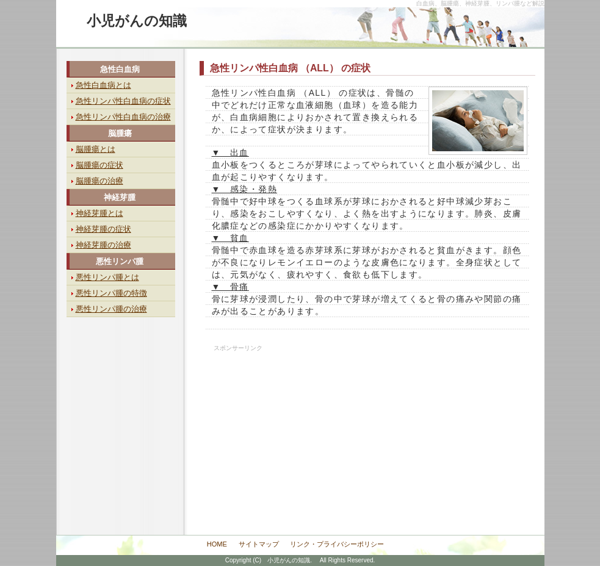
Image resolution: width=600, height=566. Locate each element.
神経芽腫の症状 (103, 229)
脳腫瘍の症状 (99, 165)
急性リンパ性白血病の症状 (123, 101)
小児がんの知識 (137, 21)
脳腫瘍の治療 (99, 180)
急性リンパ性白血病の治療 (123, 116)
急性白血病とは (103, 85)
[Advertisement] (290, 428)
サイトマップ (259, 544)
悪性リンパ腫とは (107, 277)
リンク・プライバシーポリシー (337, 544)
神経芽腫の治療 (103, 244)
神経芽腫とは (99, 213)
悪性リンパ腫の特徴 (111, 293)
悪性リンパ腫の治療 (111, 308)
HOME (217, 544)
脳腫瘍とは (95, 149)
